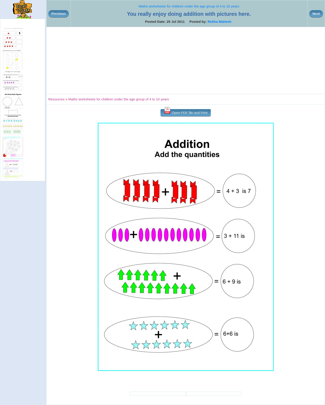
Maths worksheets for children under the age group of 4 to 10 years (189, 6)
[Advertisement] (185, 60)
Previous (58, 14)
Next (316, 14)
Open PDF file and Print (186, 112)
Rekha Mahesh (219, 21)
